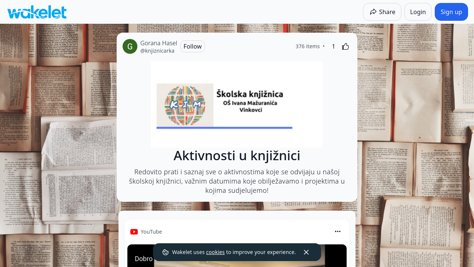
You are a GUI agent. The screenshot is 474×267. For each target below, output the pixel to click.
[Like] (345, 46)
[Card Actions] (338, 231)
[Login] (418, 12)
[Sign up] (451, 12)
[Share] (382, 12)
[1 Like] (334, 46)
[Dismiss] (306, 252)
